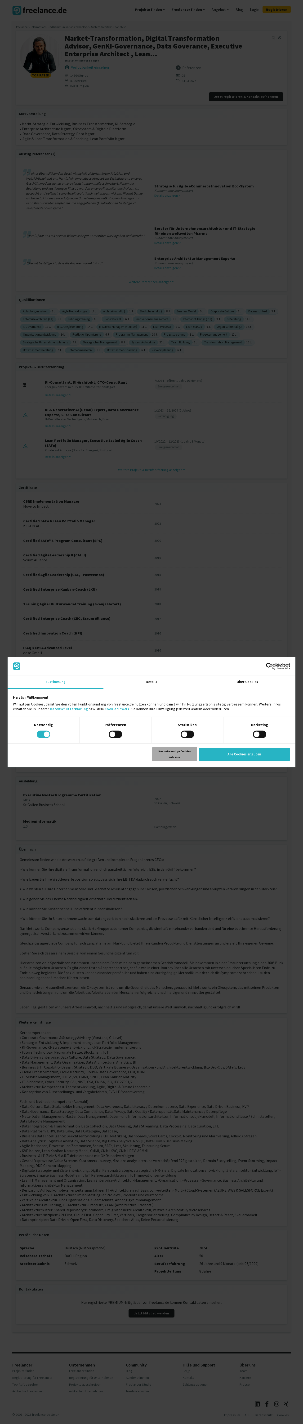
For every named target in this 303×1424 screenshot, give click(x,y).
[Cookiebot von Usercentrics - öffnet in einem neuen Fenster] (269, 666)
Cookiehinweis (117, 709)
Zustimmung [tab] (55, 681)
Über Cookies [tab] (247, 681)
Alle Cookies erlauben (244, 754)
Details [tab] (151, 681)
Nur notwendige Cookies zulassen (174, 754)
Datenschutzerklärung (69, 709)
